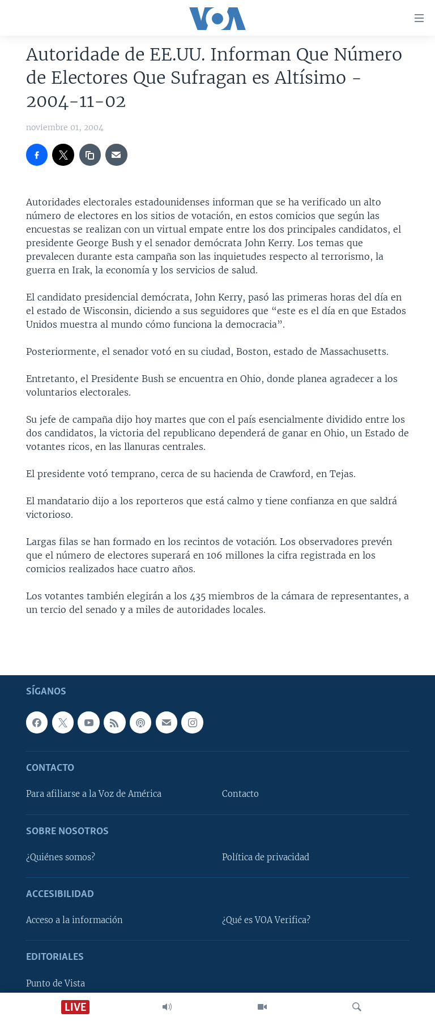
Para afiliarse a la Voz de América (93, 794)
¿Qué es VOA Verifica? (266, 920)
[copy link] (90, 154)
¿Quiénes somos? (60, 857)
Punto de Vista (55, 983)
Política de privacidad (265, 857)
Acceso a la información (74, 920)
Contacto (240, 794)
